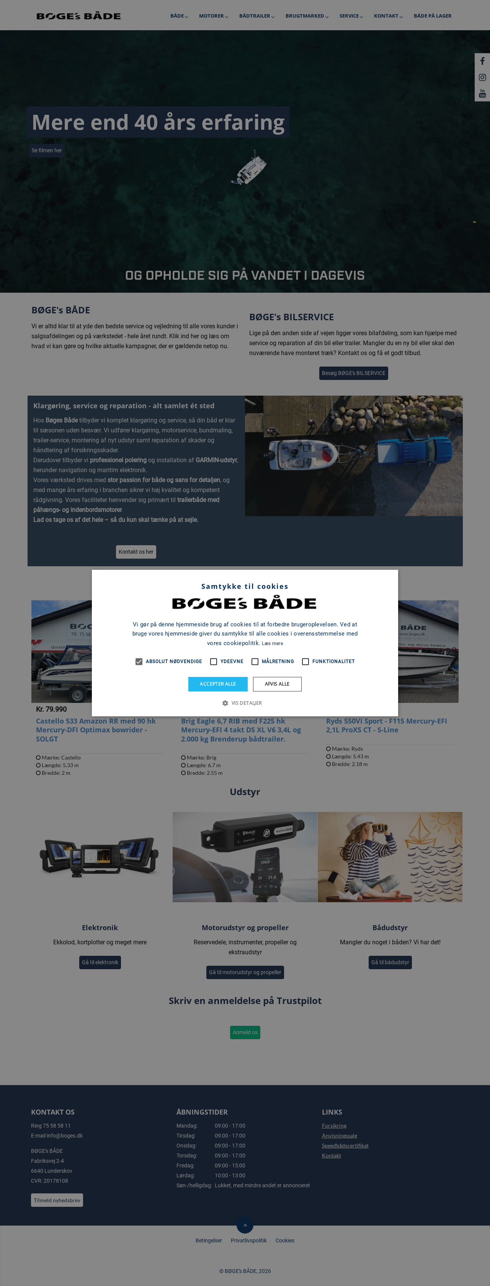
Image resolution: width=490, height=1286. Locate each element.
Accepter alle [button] (218, 684)
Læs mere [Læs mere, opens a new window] (272, 643)
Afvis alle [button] (277, 684)
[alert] (245, 643)
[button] (244, 703)
